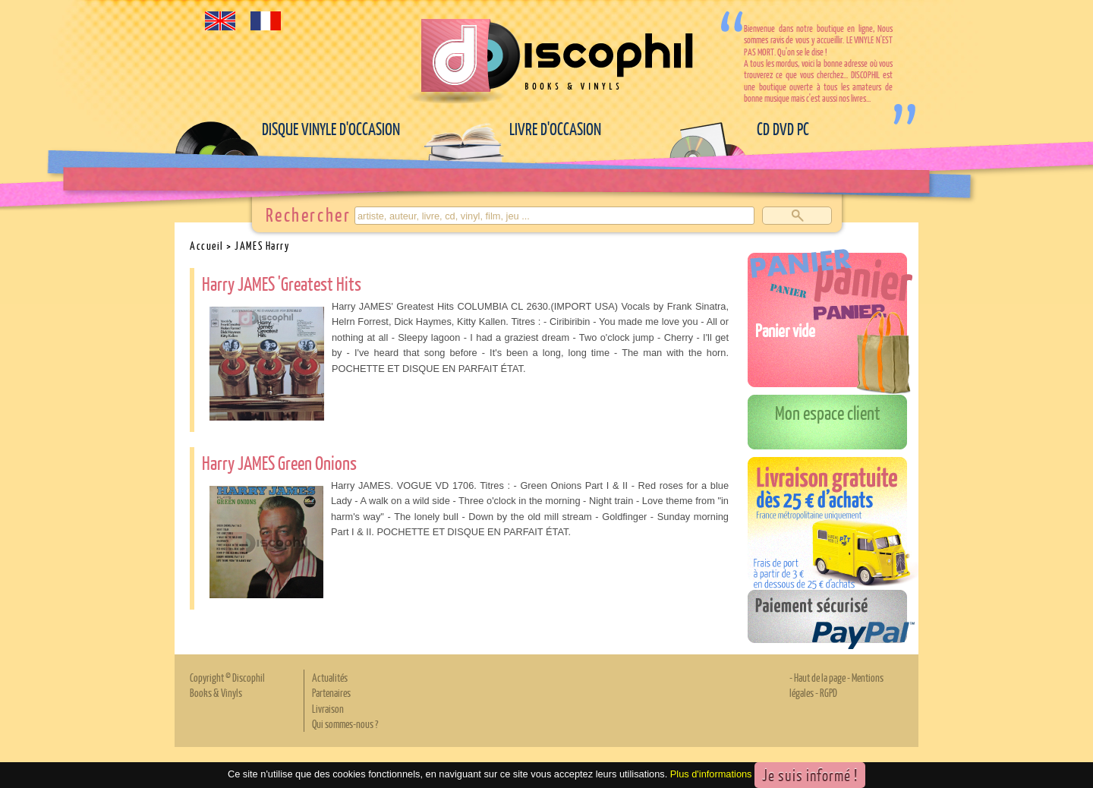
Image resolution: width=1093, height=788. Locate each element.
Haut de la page (820, 677)
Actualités (330, 677)
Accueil (207, 245)
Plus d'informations (711, 774)
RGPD (828, 692)
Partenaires (331, 692)
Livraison (328, 708)
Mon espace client (827, 412)
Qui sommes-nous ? (345, 723)
